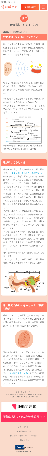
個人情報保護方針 (24, 431)
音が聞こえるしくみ (19, 373)
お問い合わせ (24, 440)
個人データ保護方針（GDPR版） (24, 436)
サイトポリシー (24, 427)
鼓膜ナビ (6, 32)
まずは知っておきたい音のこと (26, 173)
